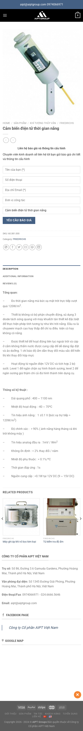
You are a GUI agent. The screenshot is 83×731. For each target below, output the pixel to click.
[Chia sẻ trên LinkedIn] (39, 247)
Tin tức (38, 714)
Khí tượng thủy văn (43, 123)
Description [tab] (10, 268)
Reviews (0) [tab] (10, 283)
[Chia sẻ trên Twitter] (19, 247)
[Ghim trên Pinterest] (32, 247)
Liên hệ (36, 716)
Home (6, 123)
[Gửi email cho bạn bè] (26, 247)
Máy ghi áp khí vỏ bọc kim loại (19, 541)
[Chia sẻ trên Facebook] (13, 247)
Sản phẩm (20, 123)
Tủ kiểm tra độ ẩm (53, 541)
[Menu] (5, 15)
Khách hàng (52, 714)
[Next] (80, 526)
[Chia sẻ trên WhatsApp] (6, 247)
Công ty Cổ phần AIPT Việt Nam (33, 628)
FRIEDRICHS (67, 123)
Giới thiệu (11, 714)
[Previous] (2, 526)
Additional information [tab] (18, 276)
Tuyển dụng (70, 714)
